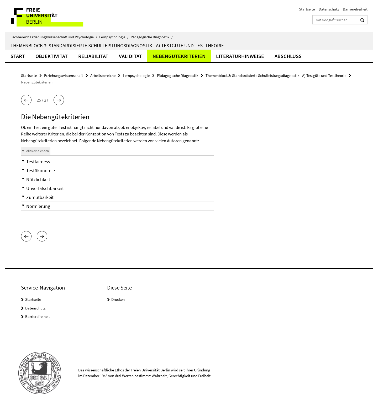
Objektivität (51, 56)
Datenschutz (329, 9)
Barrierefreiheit (355, 9)
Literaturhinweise (240, 56)
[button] (26, 100)
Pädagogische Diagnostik (152, 37)
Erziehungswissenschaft (63, 75)
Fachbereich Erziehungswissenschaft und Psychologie (53, 37)
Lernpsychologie (114, 37)
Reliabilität (93, 56)
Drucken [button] (118, 299)
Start (17, 56)
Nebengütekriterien (179, 56)
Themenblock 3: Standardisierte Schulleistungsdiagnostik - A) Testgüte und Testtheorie (117, 45)
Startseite (307, 9)
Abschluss (288, 56)
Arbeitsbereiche (103, 75)
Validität (130, 56)
